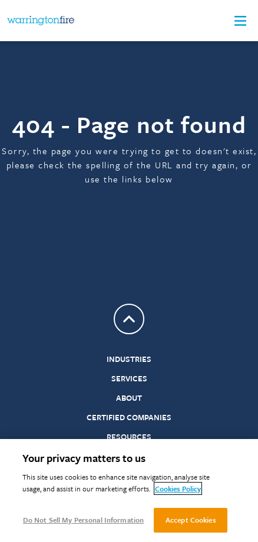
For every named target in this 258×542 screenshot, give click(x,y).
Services (129, 378)
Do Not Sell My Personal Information (83, 519)
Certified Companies (129, 417)
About (129, 398)
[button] (240, 20)
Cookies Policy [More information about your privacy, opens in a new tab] (178, 488)
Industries (129, 359)
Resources (129, 437)
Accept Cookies (191, 519)
